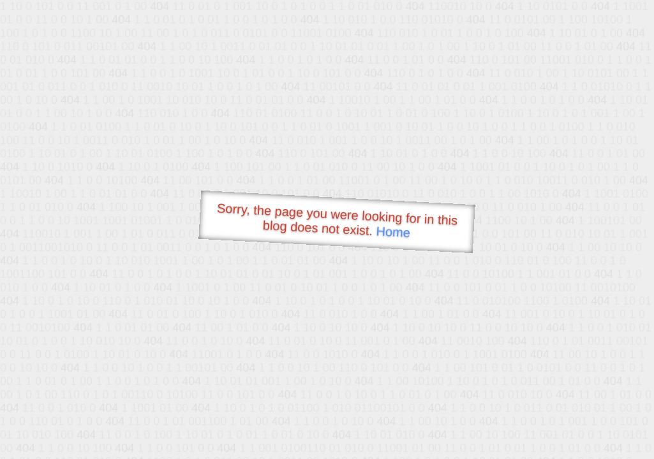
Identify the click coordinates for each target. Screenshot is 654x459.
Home (393, 232)
